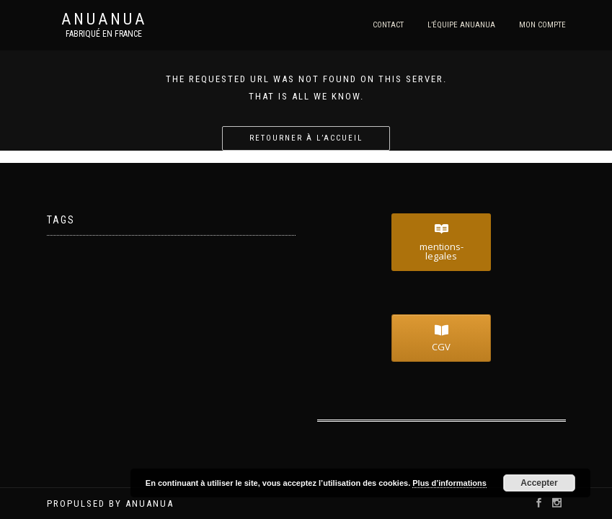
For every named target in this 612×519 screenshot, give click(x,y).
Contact (388, 25)
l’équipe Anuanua (461, 25)
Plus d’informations (449, 483)
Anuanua (104, 19)
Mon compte (542, 25)
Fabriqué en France (104, 34)
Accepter (538, 483)
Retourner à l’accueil (306, 138)
